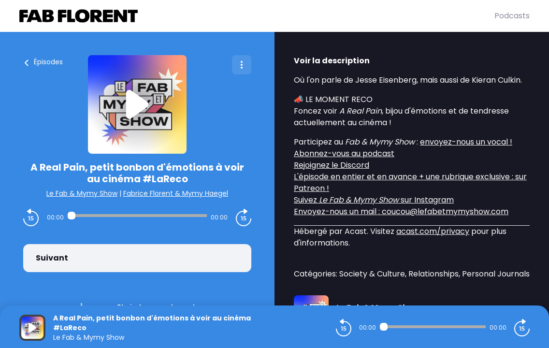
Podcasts (512, 15)
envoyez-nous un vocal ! (466, 141)
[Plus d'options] (241, 64)
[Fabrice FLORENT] (256, 16)
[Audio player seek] (137, 215)
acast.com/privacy (432, 231)
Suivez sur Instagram (374, 199)
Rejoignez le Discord (331, 165)
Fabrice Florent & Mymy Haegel (175, 193)
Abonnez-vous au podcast (344, 153)
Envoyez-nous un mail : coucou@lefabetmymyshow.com (401, 211)
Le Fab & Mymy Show (81, 193)
